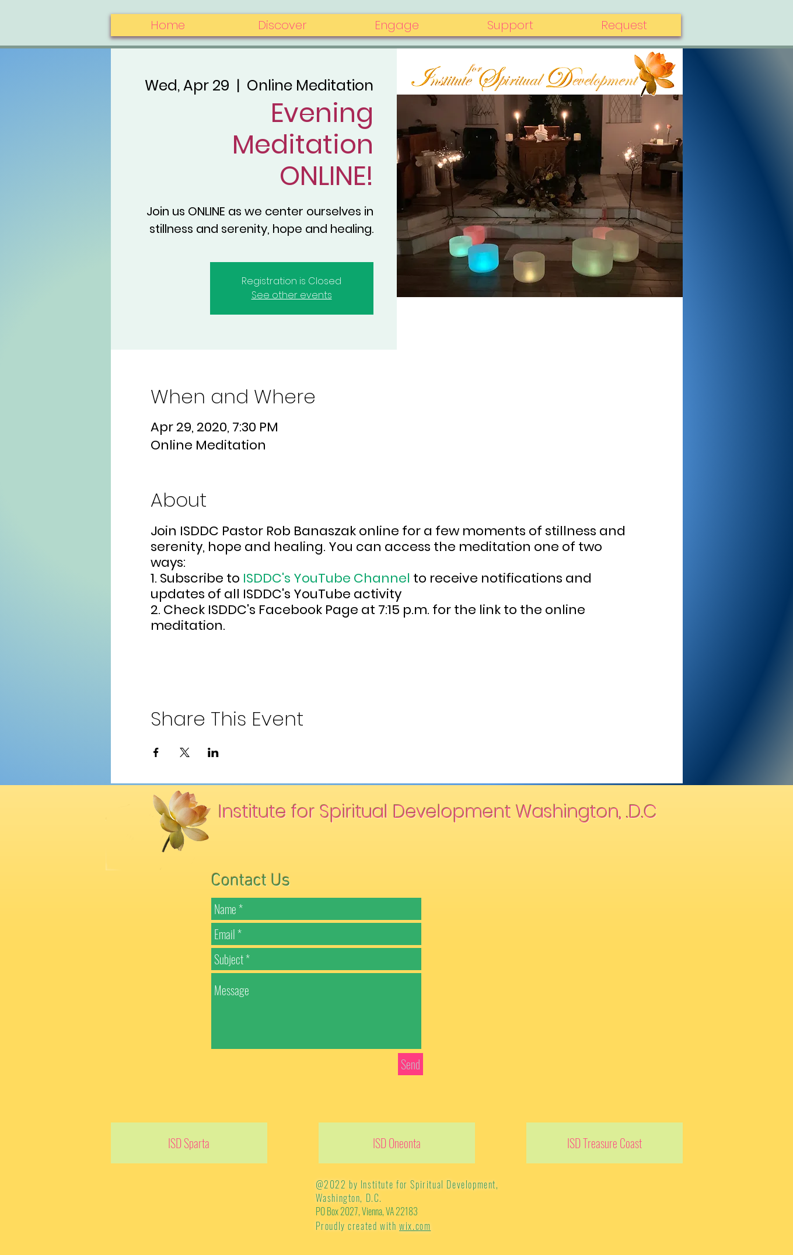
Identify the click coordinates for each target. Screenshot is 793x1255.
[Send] (410, 1064)
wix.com (415, 1226)
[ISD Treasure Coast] (604, 1142)
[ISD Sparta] (189, 1142)
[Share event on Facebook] (156, 752)
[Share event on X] (184, 752)
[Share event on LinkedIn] (213, 752)
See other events (291, 295)
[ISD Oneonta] (397, 1142)
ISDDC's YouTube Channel (328, 578)
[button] (624, 25)
